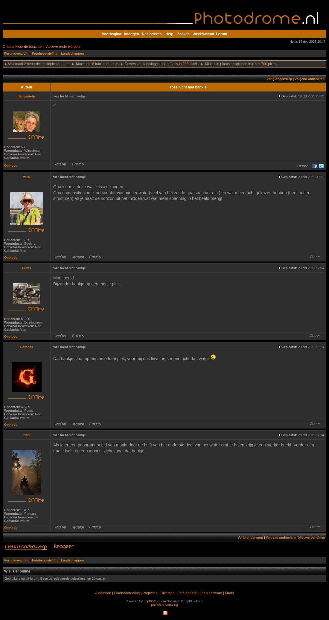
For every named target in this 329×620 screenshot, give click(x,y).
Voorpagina (111, 34)
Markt (229, 593)
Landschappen (72, 53)
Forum (221, 34)
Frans (26, 268)
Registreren (152, 34)
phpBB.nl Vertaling (164, 605)
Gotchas (26, 347)
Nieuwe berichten (311, 537)
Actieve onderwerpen (63, 47)
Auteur (26, 87)
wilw (26, 177)
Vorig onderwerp (279, 79)
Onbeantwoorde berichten (23, 47)
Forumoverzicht (16, 53)
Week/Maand (203, 34)
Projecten (150, 593)
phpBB (148, 601)
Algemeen (103, 593)
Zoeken (183, 34)
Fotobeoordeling (44, 53)
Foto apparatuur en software (199, 593)
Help (169, 34)
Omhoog (10, 165)
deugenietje (27, 96)
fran (27, 435)
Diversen (168, 593)
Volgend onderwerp (310, 79)
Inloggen (131, 34)
